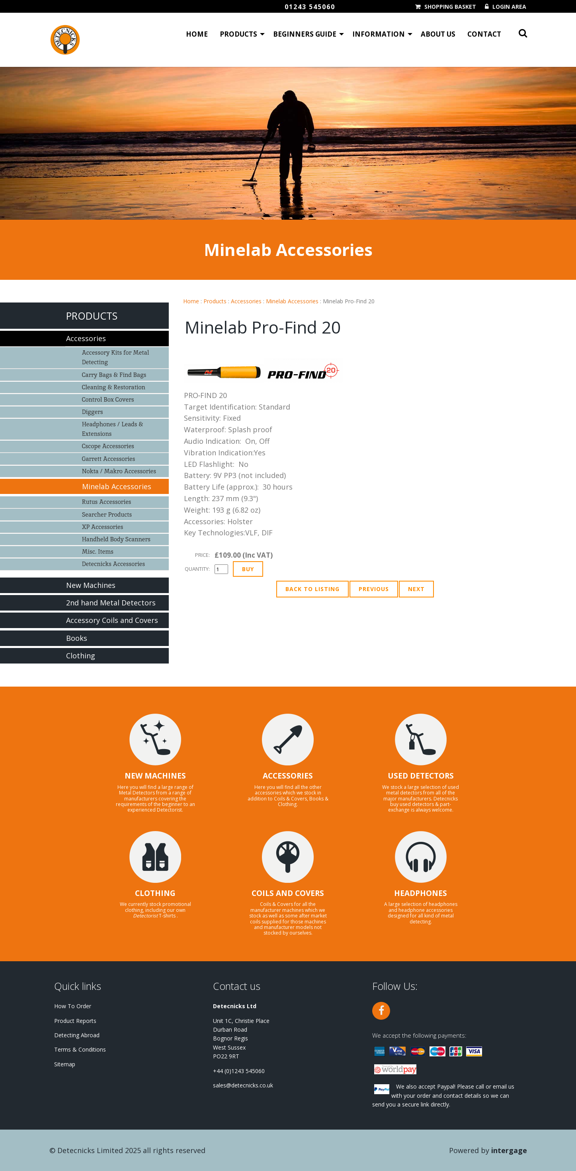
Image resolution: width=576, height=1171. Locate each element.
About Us (438, 34)
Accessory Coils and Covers (112, 620)
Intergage (509, 1150)
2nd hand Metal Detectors (111, 602)
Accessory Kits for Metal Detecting (115, 357)
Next (416, 589)
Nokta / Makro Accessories (119, 471)
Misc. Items (97, 551)
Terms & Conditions (80, 1049)
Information (378, 34)
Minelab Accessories (292, 301)
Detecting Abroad (77, 1035)
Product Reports (75, 1021)
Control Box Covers (108, 399)
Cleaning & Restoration (113, 387)
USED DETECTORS (421, 776)
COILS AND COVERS (288, 893)
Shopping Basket (450, 7)
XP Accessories (102, 527)
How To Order (72, 1006)
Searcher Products (107, 514)
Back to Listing (312, 589)
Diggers (92, 412)
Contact (484, 34)
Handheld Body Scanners (116, 539)
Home (197, 34)
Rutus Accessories (106, 501)
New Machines (90, 585)
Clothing (80, 655)
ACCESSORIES (288, 776)
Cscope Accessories (108, 446)
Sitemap (64, 1064)
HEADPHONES (420, 893)
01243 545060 (310, 6)
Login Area (509, 7)
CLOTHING (155, 893)
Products (238, 34)
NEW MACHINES (155, 776)
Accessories (246, 301)
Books (76, 638)
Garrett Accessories (108, 459)
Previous (374, 589)
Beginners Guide (304, 34)
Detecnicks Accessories (113, 564)
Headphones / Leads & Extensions (112, 428)
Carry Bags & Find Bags (114, 375)
